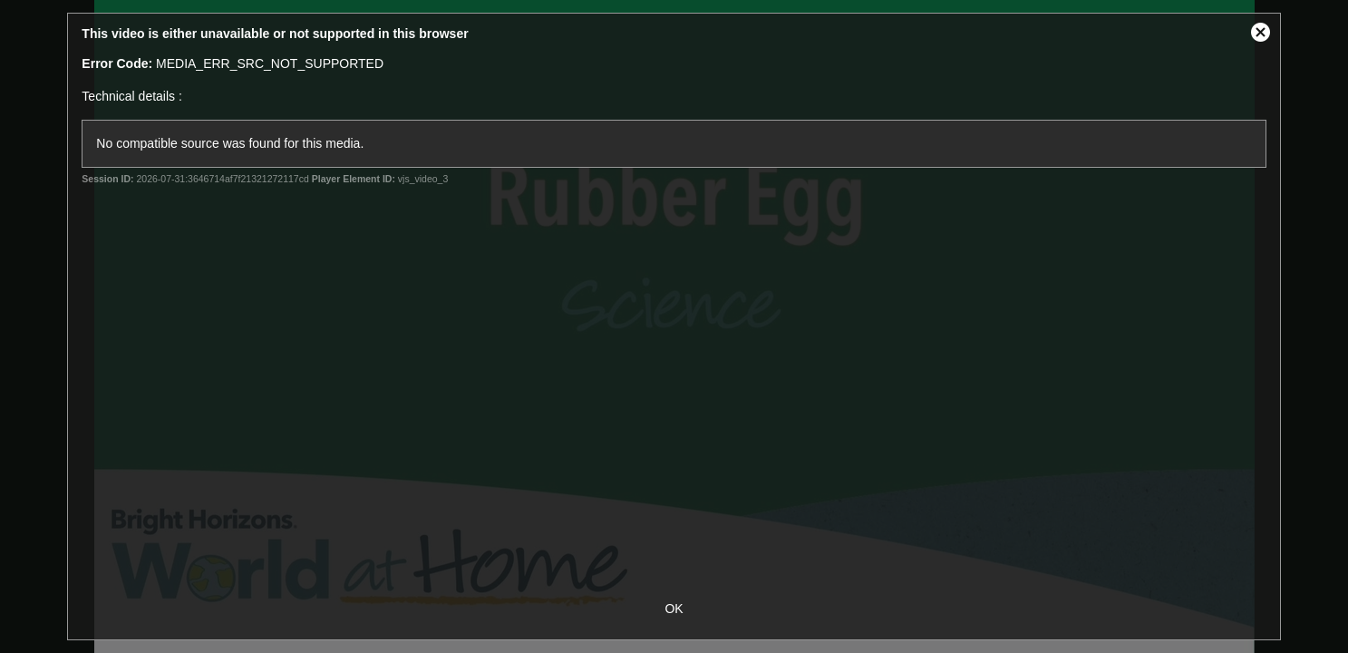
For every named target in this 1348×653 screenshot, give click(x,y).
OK (673, 608)
